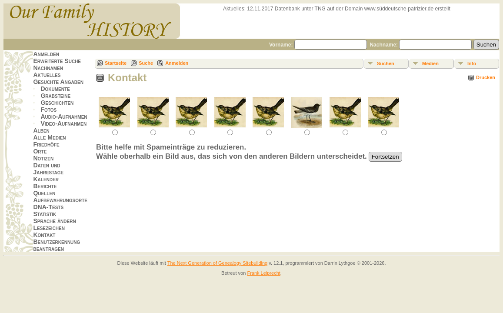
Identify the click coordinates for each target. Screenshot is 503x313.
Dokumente (55, 88)
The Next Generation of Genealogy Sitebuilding (217, 263)
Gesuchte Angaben (58, 81)
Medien (430, 63)
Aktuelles (46, 74)
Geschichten (56, 102)
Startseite (116, 63)
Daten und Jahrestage (48, 169)
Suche (146, 63)
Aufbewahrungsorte (60, 199)
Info (471, 63)
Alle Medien (49, 137)
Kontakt (44, 234)
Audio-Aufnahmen (63, 116)
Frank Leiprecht (263, 273)
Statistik (44, 213)
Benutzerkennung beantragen (56, 245)
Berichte (45, 186)
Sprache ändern (54, 220)
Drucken (485, 77)
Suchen (385, 63)
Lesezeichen (48, 227)
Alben (41, 130)
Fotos (48, 109)
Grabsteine (55, 95)
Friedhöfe (46, 144)
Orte (40, 151)
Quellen (44, 193)
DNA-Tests (48, 206)
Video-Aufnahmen (63, 123)
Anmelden (46, 53)
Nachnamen (48, 67)
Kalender (45, 179)
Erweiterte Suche (57, 60)
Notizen (43, 158)
